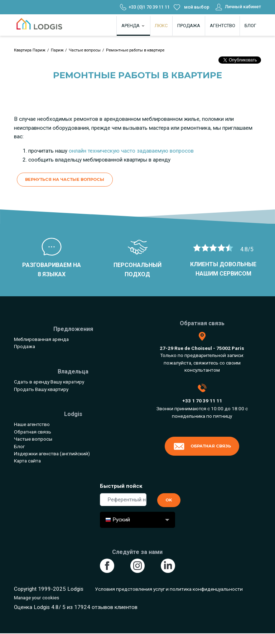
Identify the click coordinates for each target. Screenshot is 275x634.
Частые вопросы (85, 50)
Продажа (188, 25)
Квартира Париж (29, 50)
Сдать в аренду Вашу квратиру (49, 382)
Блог (250, 25)
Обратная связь (32, 432)
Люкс (161, 25)
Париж (57, 50)
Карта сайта (27, 461)
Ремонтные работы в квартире (135, 50)
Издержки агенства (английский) (52, 453)
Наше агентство (32, 424)
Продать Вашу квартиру (41, 389)
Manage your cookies (36, 597)
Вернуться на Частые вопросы (64, 179)
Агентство (222, 25)
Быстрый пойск (121, 486)
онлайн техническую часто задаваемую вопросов (131, 151)
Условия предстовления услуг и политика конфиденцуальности (169, 589)
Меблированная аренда (41, 339)
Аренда (133, 25)
